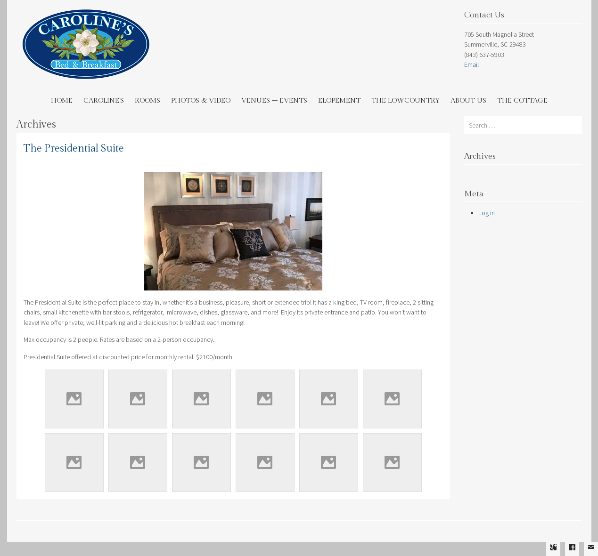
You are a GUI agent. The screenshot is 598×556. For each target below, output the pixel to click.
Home (62, 101)
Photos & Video (200, 101)
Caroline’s (103, 101)
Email (471, 64)
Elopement (339, 101)
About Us (468, 101)
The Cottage (522, 101)
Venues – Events (274, 101)
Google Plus (553, 554)
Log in (486, 213)
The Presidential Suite (74, 148)
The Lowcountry (405, 101)
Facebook (572, 554)
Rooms (147, 101)
